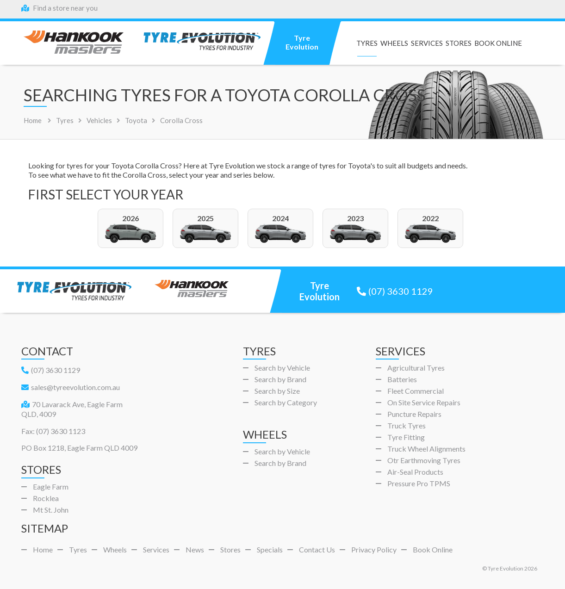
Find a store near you (59, 8)
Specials (270, 549)
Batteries (402, 379)
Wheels (394, 43)
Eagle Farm (50, 486)
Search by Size (277, 390)
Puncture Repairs (414, 413)
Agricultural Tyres (416, 367)
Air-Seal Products (415, 471)
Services (427, 43)
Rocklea (46, 498)
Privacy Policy (374, 549)
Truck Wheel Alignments (426, 448)
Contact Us (317, 549)
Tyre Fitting (406, 437)
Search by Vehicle (282, 367)
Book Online (498, 43)
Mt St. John (50, 509)
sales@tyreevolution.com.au (70, 387)
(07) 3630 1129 (395, 291)
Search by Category (286, 402)
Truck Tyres (406, 425)
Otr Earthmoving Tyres (423, 460)
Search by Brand (280, 379)
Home (33, 120)
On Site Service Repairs (423, 402)
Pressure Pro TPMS (418, 483)
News (195, 549)
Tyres (367, 43)
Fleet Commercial (415, 390)
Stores (459, 43)
